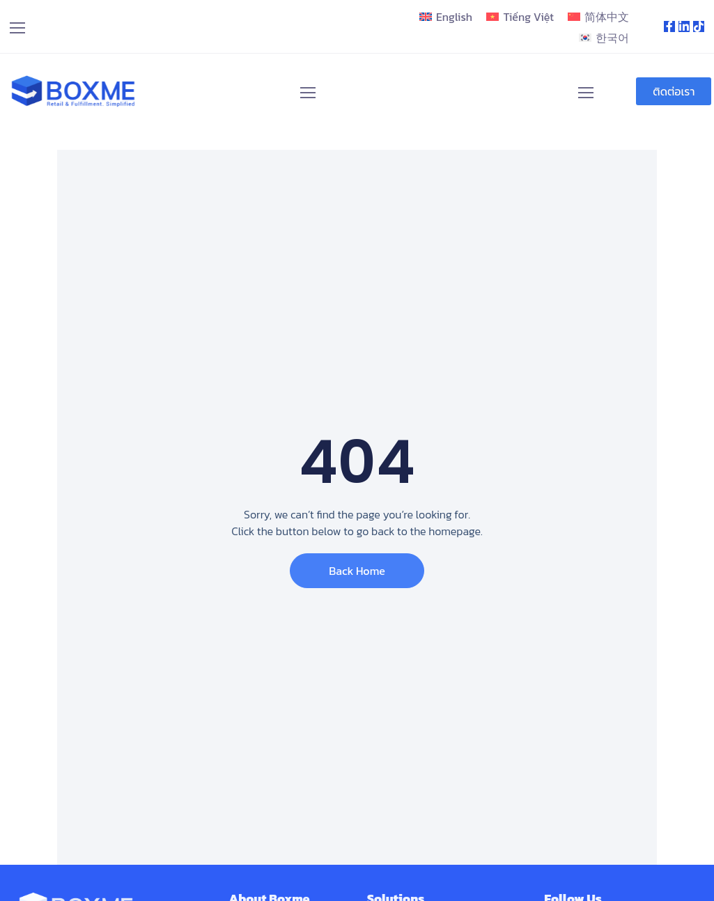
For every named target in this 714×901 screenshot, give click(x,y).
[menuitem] (445, 16)
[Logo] (73, 91)
